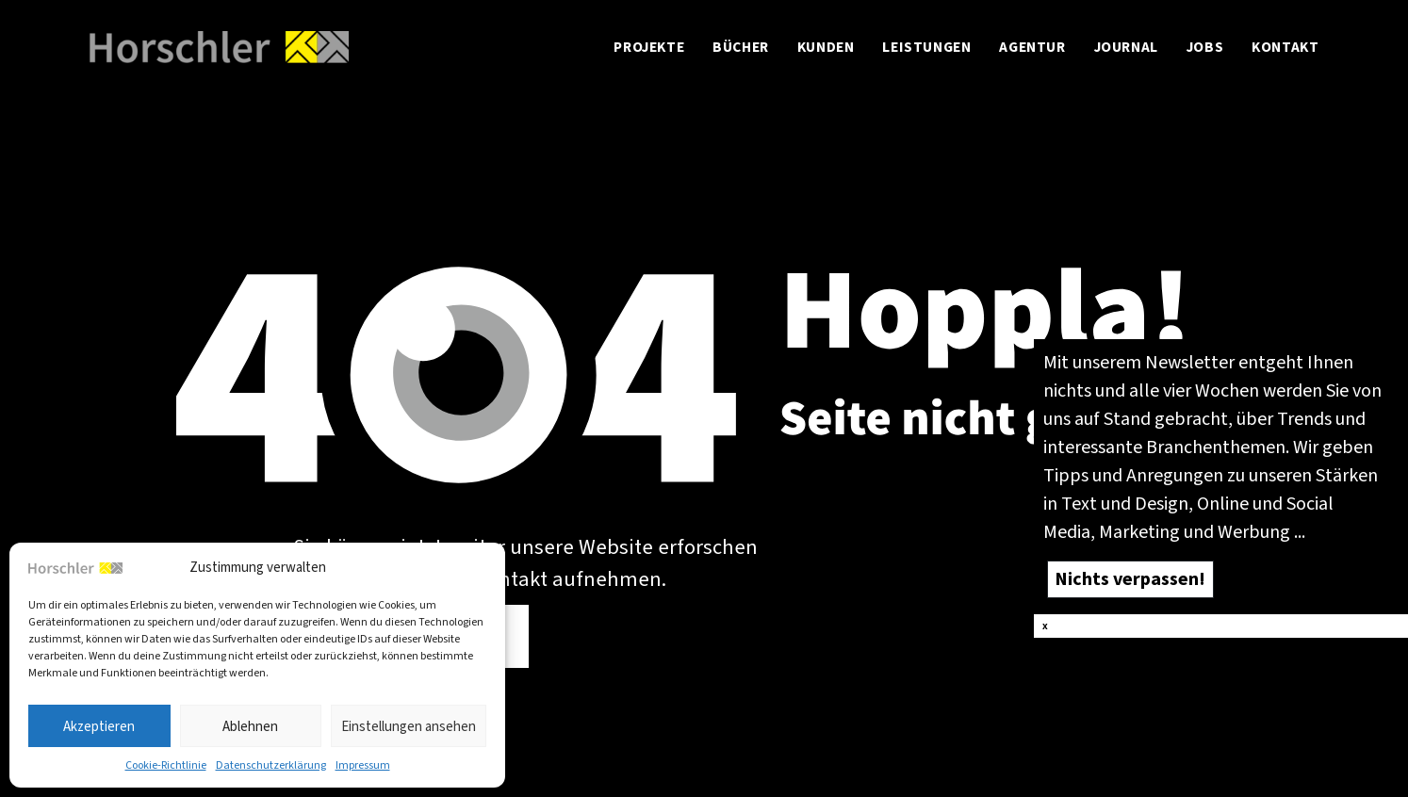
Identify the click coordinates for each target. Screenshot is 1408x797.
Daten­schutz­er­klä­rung (271, 765)
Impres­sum (363, 765)
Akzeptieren (99, 726)
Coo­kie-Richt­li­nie (165, 765)
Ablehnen (250, 726)
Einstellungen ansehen (408, 726)
